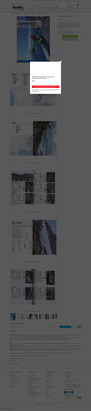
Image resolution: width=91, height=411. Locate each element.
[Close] (61, 62)
